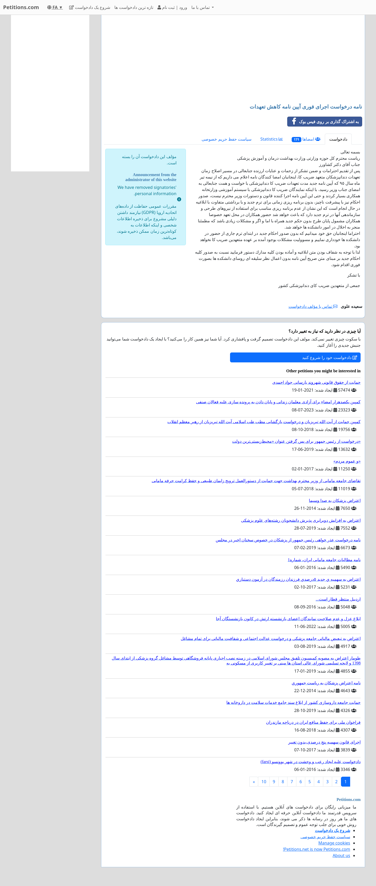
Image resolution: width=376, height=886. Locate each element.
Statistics (271, 139)
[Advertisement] (233, 59)
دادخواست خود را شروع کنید (329, 357)
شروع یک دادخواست (89, 7)
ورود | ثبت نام (172, 7)
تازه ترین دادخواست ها (133, 7)
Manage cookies (334, 843)
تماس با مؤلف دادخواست (313, 306)
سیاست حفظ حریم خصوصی (226, 139)
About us (341, 855)
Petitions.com (21, 7)
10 (263, 782)
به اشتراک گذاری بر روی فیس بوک (323, 121)
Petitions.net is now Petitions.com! (316, 849)
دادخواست (338, 139)
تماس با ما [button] (201, 7)
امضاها (306, 139)
